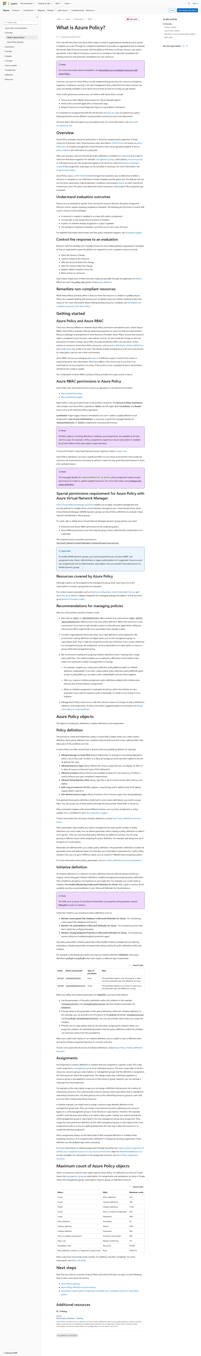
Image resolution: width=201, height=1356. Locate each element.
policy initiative (63, 150)
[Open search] (189, 3)
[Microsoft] (4, 3)
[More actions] (142, 19)
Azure (67, 19)
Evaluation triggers (133, 232)
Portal (172, 10)
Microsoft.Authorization (71, 393)
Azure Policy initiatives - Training (69, 1318)
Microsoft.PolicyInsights (71, 397)
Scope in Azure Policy (66, 170)
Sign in (195, 3)
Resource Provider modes (73, 599)
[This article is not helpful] (186, 46)
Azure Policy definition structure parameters (121, 860)
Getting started (170, 27)
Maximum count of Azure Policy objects (179, 34)
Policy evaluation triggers (96, 812)
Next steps (168, 37)
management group (83, 1068)
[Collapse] (37, 17)
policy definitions (117, 345)
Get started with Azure (188, 10)
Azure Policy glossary (70, 1283)
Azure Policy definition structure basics (78, 1287)
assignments (65, 348)
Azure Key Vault (63, 595)
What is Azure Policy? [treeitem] (15, 37)
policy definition (105, 282)
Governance (79, 19)
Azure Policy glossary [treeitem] (15, 42)
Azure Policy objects (172, 30)
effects (139, 278)
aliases (121, 182)
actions (95, 358)
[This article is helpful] (183, 46)
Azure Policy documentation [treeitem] (16, 28)
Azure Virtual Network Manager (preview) (74, 504)
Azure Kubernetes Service (123, 592)
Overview (168, 24)
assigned (124, 155)
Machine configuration (101, 592)
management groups (105, 159)
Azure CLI (138, 1151)
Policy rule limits (78, 1260)
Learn (59, 19)
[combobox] (20, 22)
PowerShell (124, 1151)
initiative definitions (134, 345)
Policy (90, 19)
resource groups (135, 159)
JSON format (117, 143)
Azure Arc (110, 112)
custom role (121, 451)
